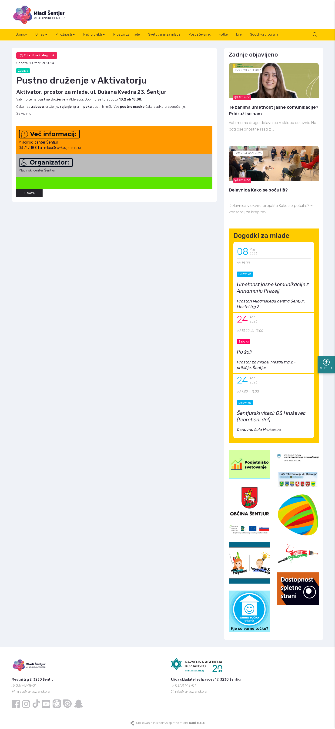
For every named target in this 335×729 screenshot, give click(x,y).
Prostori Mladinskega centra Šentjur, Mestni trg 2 (271, 304)
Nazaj (29, 193)
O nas (41, 35)
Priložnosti (65, 35)
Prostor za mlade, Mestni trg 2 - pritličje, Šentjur (266, 365)
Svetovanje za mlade (164, 35)
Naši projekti (94, 35)
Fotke (223, 35)
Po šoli (244, 352)
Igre (239, 35)
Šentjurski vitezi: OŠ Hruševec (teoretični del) (271, 416)
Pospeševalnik (200, 35)
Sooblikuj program (264, 35)
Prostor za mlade (126, 35)
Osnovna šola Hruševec (259, 429)
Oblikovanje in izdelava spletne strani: (170, 723)
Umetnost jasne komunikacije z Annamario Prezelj (273, 288)
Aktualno (242, 97)
